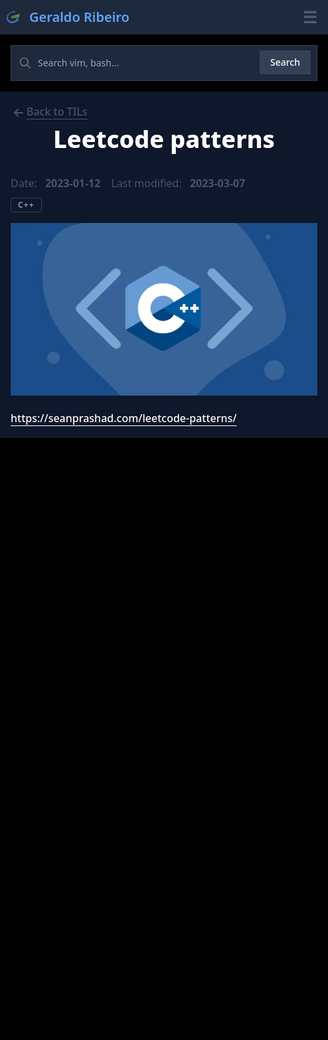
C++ (26, 204)
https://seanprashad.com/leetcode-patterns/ (123, 418)
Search (285, 62)
